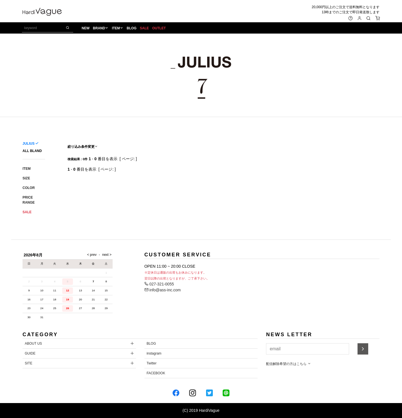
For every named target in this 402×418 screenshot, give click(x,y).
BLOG (132, 28)
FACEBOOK (156, 373)
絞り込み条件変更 (83, 147)
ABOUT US (33, 344)
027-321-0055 (159, 284)
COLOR (29, 188)
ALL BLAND (32, 151)
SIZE (26, 178)
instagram (154, 353)
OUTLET (159, 28)
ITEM (116, 28)
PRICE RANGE (29, 199)
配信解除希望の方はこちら (288, 364)
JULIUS (29, 144)
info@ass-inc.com (162, 290)
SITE (28, 363)
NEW (86, 28)
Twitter (152, 363)
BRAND (99, 28)
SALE (144, 28)
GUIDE (30, 353)
